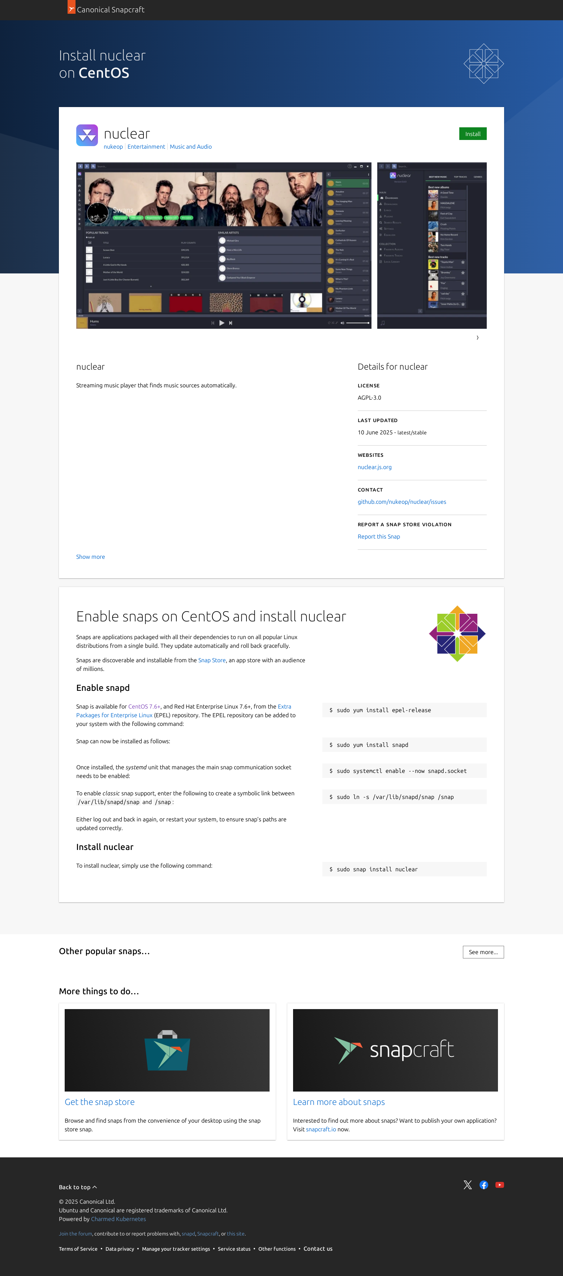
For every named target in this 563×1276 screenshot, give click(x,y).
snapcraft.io (321, 1129)
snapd (188, 1234)
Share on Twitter (468, 1185)
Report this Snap (379, 536)
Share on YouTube (499, 1185)
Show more (90, 556)
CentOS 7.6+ (144, 706)
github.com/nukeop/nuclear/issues (402, 501)
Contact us (318, 1248)
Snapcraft (208, 1234)
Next (478, 338)
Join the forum (75, 1234)
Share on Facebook (484, 1185)
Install (473, 134)
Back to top (78, 1187)
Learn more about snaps (339, 1102)
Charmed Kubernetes (118, 1219)
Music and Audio (191, 146)
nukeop (114, 146)
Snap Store (212, 660)
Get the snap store (100, 1102)
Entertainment (146, 146)
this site (236, 1234)
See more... (483, 952)
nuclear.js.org (375, 467)
